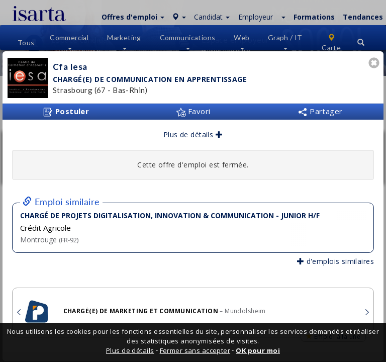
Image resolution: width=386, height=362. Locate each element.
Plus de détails (193, 134)
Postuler (66, 111)
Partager (320, 111)
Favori (193, 111)
